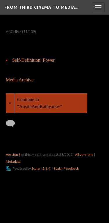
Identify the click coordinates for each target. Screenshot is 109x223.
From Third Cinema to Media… (41, 7)
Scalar (36, 168)
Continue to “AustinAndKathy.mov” (39, 103)
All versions (84, 154)
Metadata (13, 161)
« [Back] (10, 102)
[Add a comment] (13, 123)
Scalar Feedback (66, 168)
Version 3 (13, 154)
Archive (14, 32)
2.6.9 (46, 168)
